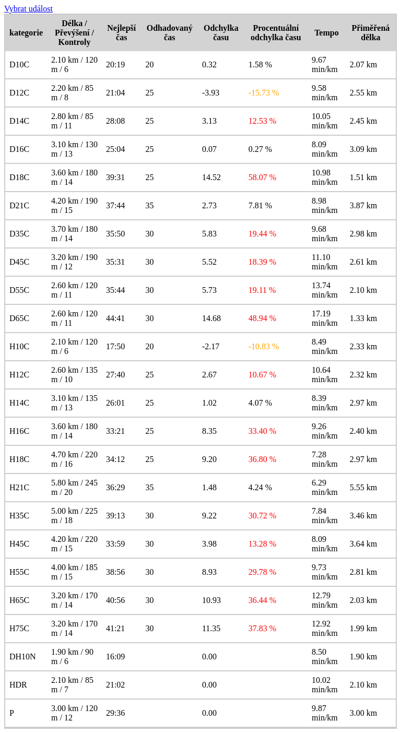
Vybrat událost (28, 8)
